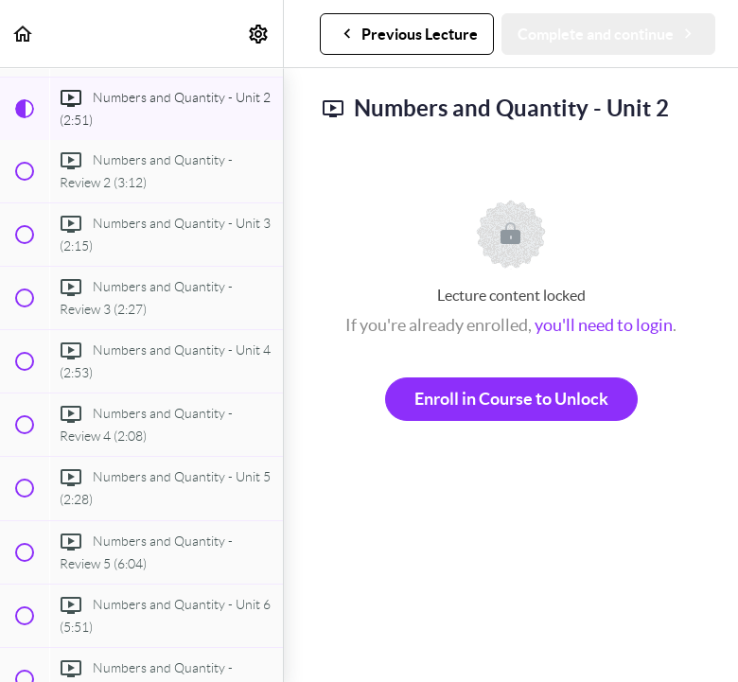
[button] (23, 33)
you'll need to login (604, 325)
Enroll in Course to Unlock (511, 399)
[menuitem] (259, 33)
